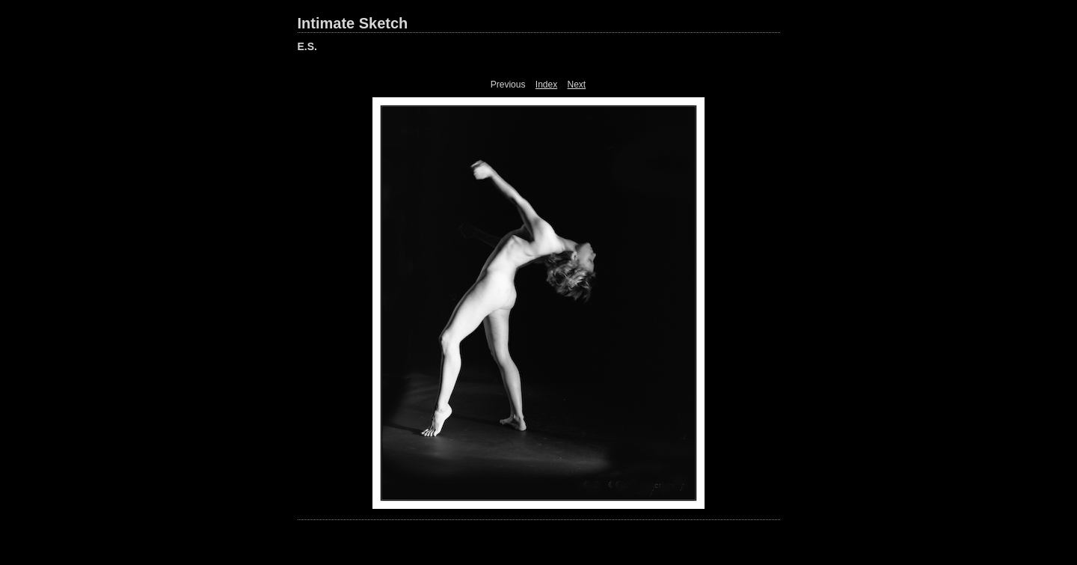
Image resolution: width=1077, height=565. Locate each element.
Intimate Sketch (353, 23)
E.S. (307, 46)
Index (546, 84)
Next (577, 84)
